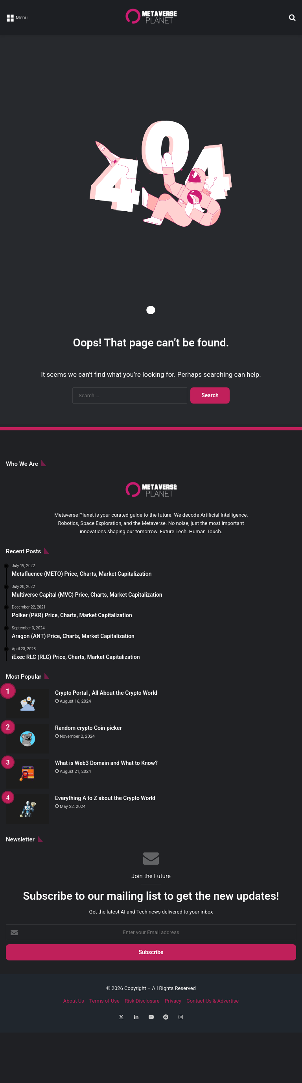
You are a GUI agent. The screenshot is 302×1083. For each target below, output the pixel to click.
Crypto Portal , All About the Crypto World (106, 693)
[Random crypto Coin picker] (27, 739)
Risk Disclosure (142, 1001)
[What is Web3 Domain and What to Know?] (27, 774)
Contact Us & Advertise (212, 1001)
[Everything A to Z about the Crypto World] (27, 809)
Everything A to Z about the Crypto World (105, 798)
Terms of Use (104, 1001)
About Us (73, 1001)
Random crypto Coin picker (88, 728)
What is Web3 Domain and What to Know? (106, 763)
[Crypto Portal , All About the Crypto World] (27, 703)
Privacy (173, 1001)
